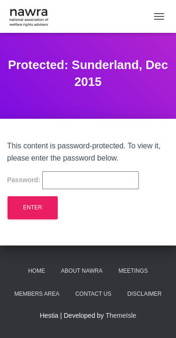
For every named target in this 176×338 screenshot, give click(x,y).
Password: (73, 180)
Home (36, 271)
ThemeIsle (121, 315)
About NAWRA (82, 271)
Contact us (93, 294)
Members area (36, 294)
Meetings (133, 271)
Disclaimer (144, 294)
